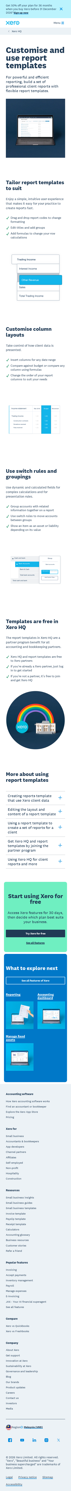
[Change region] (31, 1427)
